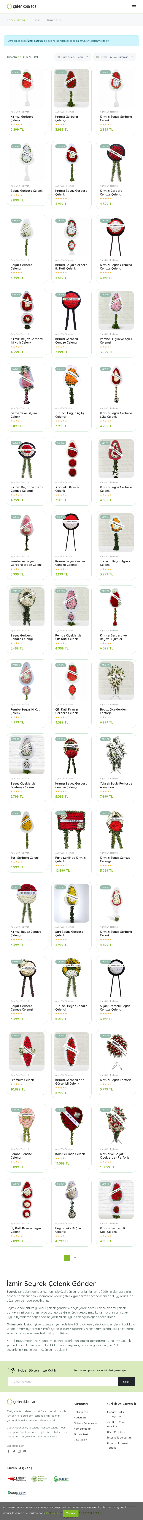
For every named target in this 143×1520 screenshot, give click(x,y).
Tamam (70, 1513)
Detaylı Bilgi (53, 1513)
